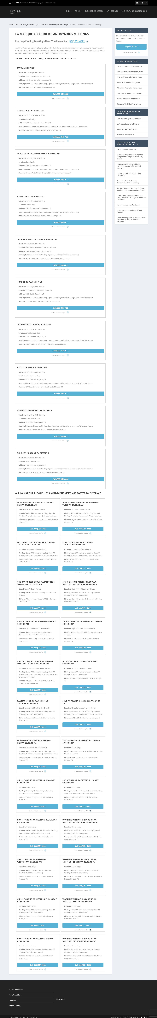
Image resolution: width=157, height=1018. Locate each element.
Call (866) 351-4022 (60, 92)
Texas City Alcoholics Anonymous (129, 64)
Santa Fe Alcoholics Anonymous (129, 80)
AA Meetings (112, 13)
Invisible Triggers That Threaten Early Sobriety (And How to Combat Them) (131, 187)
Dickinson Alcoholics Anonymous (129, 91)
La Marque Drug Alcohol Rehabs (129, 117)
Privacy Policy (116, 1015)
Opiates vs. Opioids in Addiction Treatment (129, 172)
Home (69, 13)
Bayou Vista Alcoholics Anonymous (130, 70)
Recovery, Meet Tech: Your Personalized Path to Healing (128, 180)
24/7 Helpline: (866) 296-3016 (134, 13)
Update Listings (14, 1004)
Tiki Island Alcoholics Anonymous (129, 86)
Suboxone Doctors (94, 13)
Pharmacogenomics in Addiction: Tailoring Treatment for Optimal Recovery (129, 164)
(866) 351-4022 (77, 39)
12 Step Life (60, 997)
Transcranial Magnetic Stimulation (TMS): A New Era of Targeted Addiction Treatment (131, 195)
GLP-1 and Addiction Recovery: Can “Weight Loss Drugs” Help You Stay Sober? (130, 155)
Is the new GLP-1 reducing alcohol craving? (129, 209)
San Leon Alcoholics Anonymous (129, 102)
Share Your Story (15, 993)
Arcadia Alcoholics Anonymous (128, 97)
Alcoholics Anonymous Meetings (26, 23)
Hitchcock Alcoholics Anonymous (129, 75)
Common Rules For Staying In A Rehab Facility (38, 3)
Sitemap (136, 1015)
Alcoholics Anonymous (125, 133)
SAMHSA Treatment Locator (127, 127)
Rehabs (78, 13)
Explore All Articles (16, 988)
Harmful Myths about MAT (127, 147)
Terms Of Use (127, 1015)
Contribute (13, 998)
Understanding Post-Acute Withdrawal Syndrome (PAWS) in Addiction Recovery (131, 218)
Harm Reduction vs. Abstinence (128, 203)
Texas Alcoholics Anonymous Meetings (54, 23)
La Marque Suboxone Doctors (128, 122)
